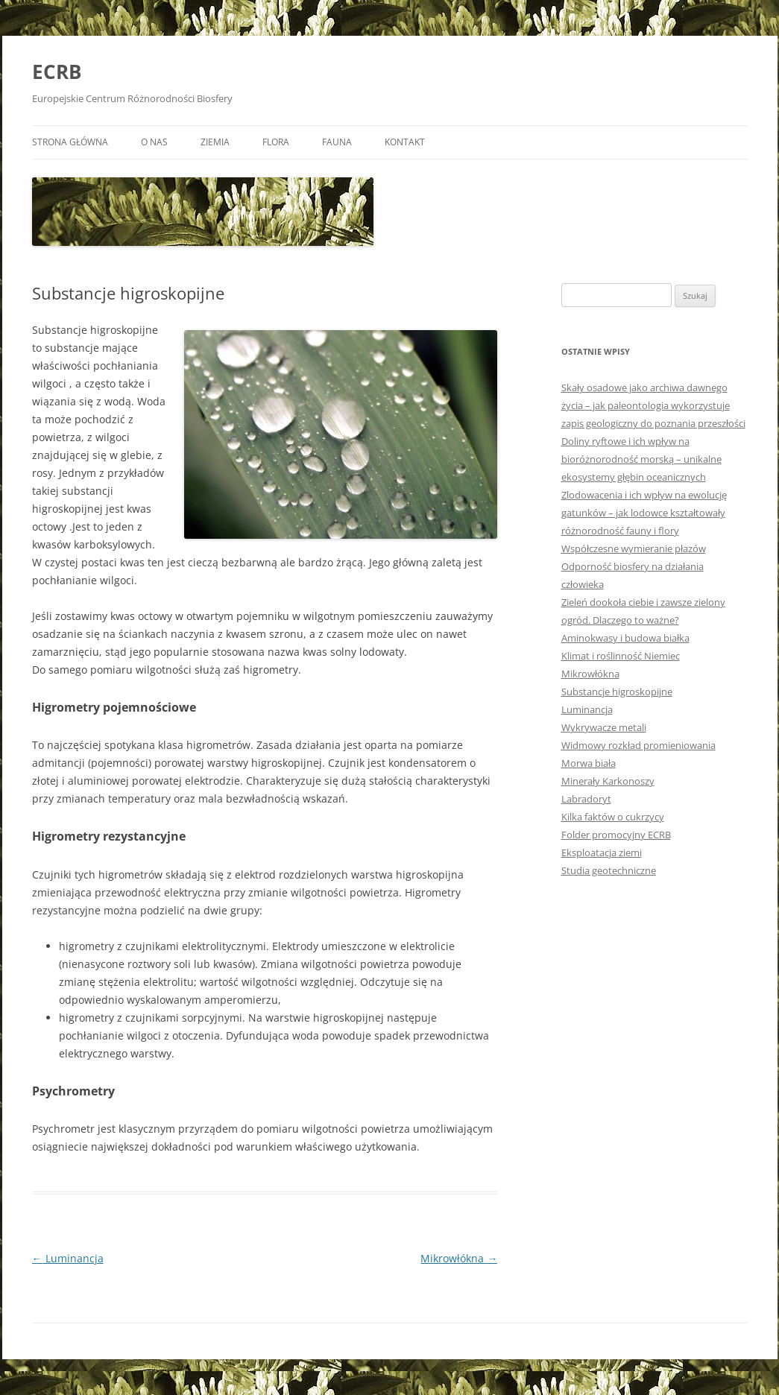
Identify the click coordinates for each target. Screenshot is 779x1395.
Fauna (337, 142)
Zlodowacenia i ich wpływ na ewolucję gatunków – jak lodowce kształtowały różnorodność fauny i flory (644, 512)
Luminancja (68, 1258)
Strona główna (70, 142)
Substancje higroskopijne (616, 691)
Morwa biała (588, 763)
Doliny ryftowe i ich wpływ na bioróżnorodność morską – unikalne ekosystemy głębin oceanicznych (641, 459)
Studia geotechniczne (608, 870)
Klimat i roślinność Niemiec (620, 655)
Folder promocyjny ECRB (616, 834)
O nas (154, 142)
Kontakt (405, 142)
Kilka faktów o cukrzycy (612, 816)
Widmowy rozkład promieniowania (638, 745)
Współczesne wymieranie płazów (633, 548)
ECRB (56, 71)
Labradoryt (586, 799)
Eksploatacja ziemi (601, 852)
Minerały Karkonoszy (608, 781)
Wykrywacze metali (603, 727)
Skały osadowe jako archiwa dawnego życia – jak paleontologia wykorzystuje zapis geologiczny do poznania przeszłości (653, 405)
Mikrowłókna (458, 1258)
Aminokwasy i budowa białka (625, 638)
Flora (275, 142)
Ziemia (215, 142)
